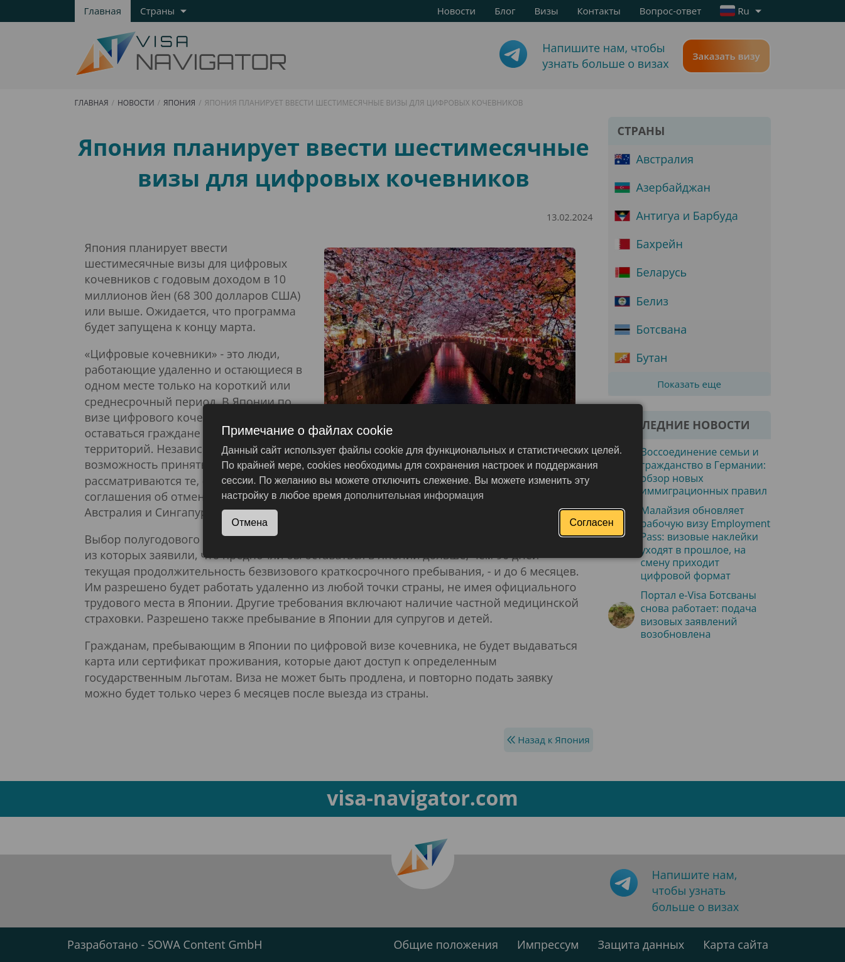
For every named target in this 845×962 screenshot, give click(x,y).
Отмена (250, 522)
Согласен (592, 522)
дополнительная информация (414, 495)
